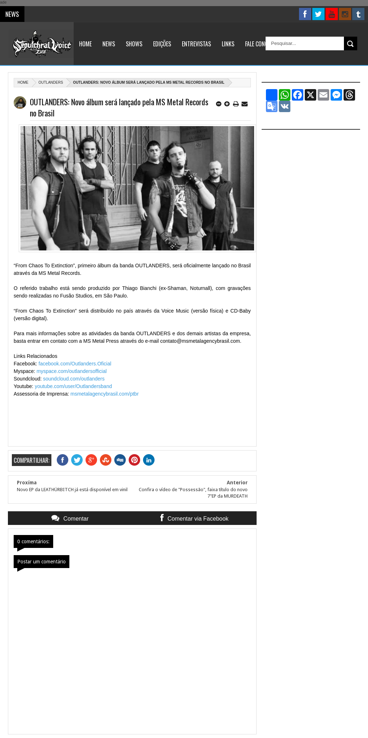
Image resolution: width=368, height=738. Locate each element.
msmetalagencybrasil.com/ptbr (104, 394)
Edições (162, 44)
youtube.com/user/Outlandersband (73, 386)
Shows (134, 44)
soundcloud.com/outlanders (74, 379)
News (108, 44)
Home (85, 44)
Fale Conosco (261, 44)
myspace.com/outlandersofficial (72, 371)
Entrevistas (196, 44)
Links (228, 44)
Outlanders (50, 82)
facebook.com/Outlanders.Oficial (74, 363)
